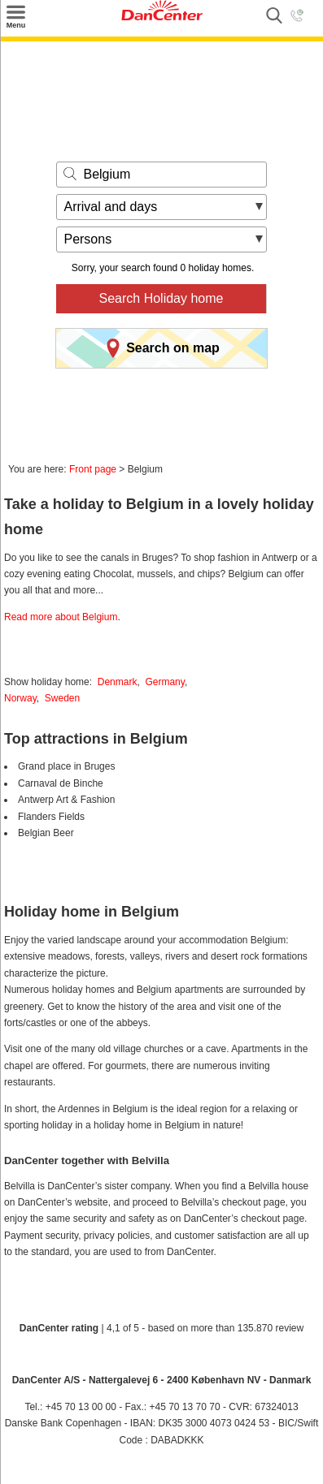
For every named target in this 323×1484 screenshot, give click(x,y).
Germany (164, 682)
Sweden (62, 698)
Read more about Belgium (60, 617)
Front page (92, 469)
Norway (20, 698)
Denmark (117, 682)
